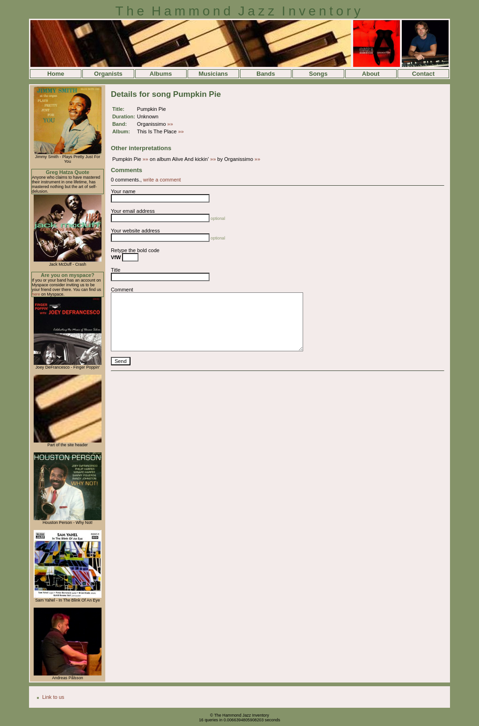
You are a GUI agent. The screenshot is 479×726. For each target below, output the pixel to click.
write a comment (162, 179)
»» (170, 124)
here (36, 294)
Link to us (53, 697)
